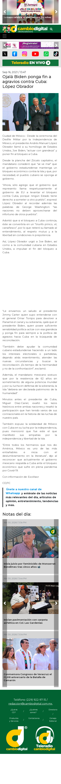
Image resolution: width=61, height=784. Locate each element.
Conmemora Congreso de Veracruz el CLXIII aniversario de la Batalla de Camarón (28, 677)
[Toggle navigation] (4, 36)
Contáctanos (33, 718)
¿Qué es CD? (13, 711)
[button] (4, 11)
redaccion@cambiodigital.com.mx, (30, 703)
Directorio (53, 709)
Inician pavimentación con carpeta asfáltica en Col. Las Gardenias (25, 621)
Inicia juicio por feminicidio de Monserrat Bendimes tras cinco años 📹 (29, 565)
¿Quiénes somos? (33, 711)
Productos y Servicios (13, 719)
